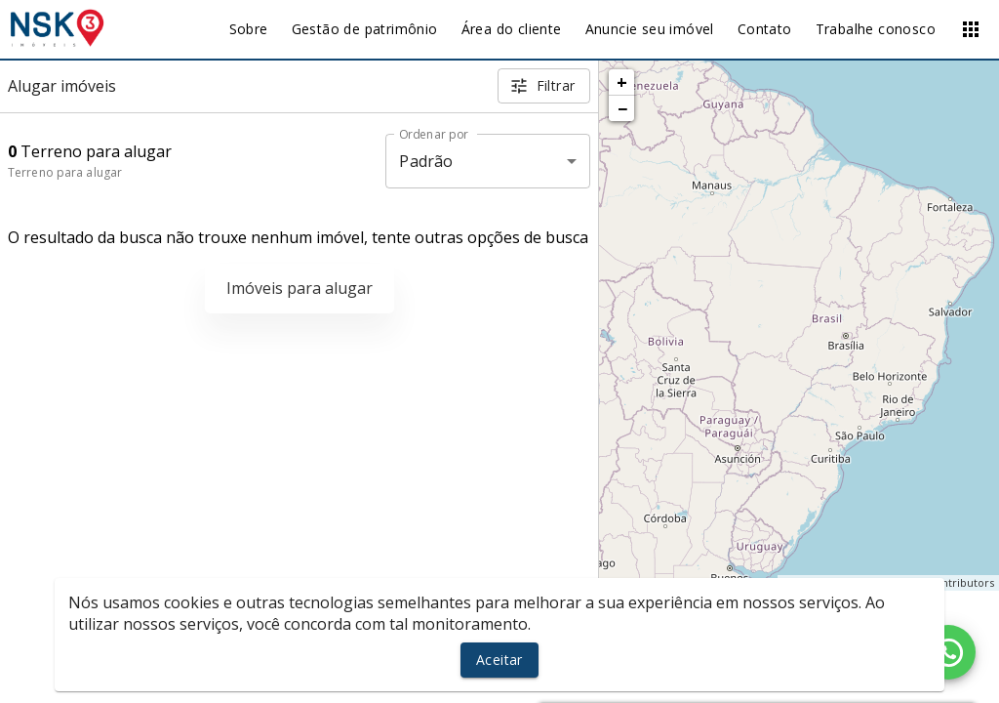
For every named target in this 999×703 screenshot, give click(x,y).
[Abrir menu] (970, 29)
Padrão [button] (426, 161)
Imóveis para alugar (299, 288)
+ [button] (622, 82)
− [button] (622, 108)
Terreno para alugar (65, 172)
